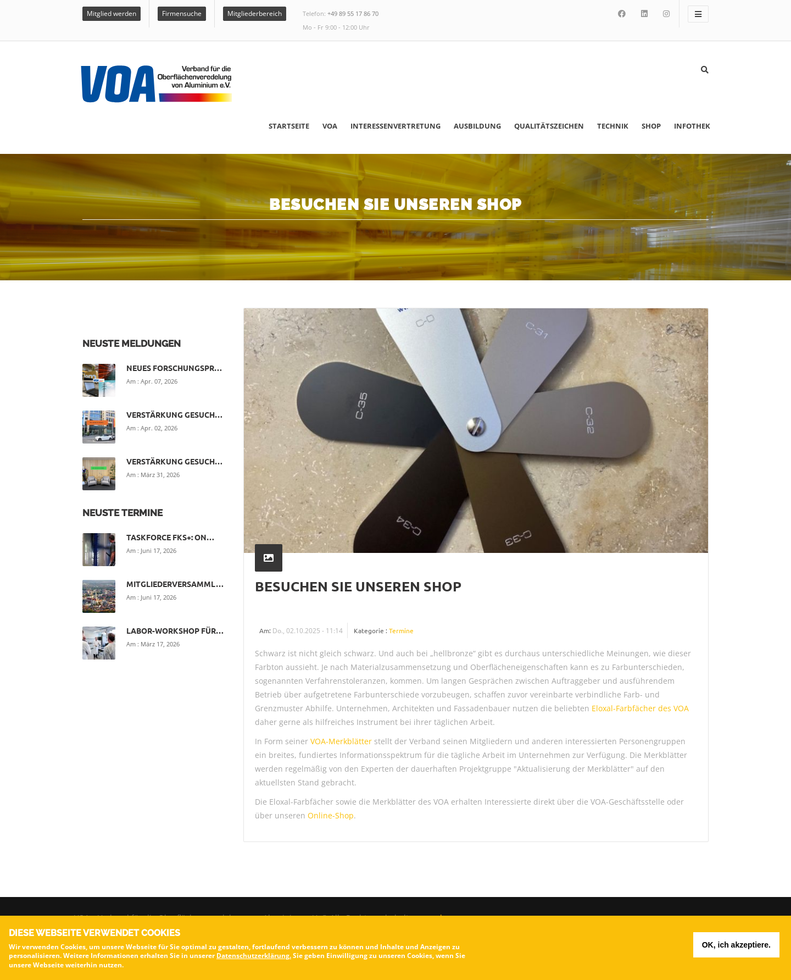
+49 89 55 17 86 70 (352, 13)
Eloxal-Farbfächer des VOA (640, 708)
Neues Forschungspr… (174, 368)
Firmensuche (182, 13)
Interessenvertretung (395, 126)
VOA (329, 126)
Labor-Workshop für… (175, 630)
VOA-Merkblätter (341, 741)
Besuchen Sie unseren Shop (358, 586)
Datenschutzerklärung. (253, 957)
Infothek (692, 126)
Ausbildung (477, 126)
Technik (612, 126)
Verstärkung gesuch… (174, 414)
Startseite (289, 126)
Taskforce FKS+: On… (170, 537)
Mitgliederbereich (254, 13)
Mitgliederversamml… (175, 584)
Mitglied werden (111, 13)
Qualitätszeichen (549, 126)
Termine (401, 630)
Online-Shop (331, 815)
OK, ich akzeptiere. (736, 947)
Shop (651, 126)
